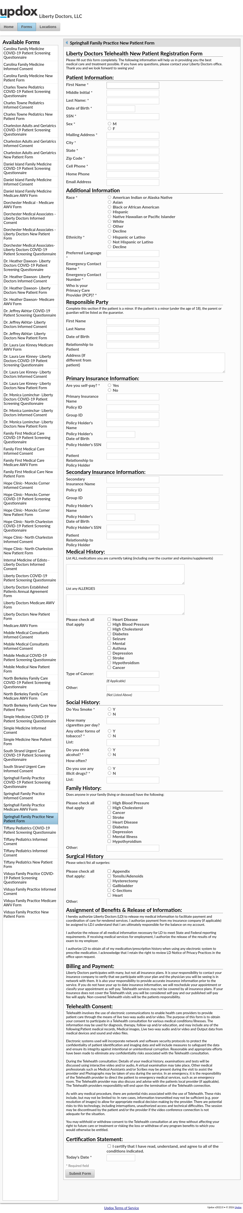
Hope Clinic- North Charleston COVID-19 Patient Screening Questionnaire (28, 525)
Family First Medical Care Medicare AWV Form (24, 462)
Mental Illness (124, 848)
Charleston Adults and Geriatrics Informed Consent (30, 143)
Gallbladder (122, 897)
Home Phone (78, 173)
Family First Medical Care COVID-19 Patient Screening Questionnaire (27, 437)
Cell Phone (77, 165)
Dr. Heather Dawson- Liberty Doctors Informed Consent (27, 279)
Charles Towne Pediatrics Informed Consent (24, 105)
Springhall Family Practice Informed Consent (24, 795)
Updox (238, 1207)
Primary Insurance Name (82, 402)
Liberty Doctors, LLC (60, 16)
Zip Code (75, 158)
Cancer (118, 679)
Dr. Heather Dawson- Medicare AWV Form (29, 301)
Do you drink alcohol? (77, 764)
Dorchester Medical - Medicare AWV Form (29, 204)
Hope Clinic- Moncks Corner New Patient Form (27, 512)
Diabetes (120, 645)
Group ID (74, 418)
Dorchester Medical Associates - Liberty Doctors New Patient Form (30, 233)
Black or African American (136, 206)
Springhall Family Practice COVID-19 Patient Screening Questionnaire (27, 782)
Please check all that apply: (80, 885)
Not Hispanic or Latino (133, 241)
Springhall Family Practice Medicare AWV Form (24, 807)
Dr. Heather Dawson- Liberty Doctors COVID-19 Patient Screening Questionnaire (27, 265)
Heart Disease (125, 631)
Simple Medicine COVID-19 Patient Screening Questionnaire (30, 719)
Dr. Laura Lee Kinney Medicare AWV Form (28, 347)
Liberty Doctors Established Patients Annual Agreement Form (26, 591)
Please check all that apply (80, 634)
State (72, 150)
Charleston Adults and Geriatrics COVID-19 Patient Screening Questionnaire (30, 129)
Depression (122, 665)
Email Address (78, 181)
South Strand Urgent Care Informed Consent (24, 768)
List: (69, 753)
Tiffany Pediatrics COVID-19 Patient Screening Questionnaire (30, 830)
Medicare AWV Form (20, 625)
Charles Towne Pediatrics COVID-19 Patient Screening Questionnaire (27, 91)
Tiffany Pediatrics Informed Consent (25, 841)
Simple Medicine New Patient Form (27, 741)
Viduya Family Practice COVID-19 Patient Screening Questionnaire (29, 877)
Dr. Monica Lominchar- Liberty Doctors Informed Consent (28, 412)
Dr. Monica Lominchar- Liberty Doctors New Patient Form (28, 424)
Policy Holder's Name (79, 429)
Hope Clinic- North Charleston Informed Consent (28, 539)
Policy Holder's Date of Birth (79, 440)
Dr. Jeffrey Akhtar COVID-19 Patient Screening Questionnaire (30, 313)
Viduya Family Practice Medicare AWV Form (30, 902)
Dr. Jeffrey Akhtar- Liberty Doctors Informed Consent (25, 324)
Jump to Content (12, 2)
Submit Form (80, 1186)
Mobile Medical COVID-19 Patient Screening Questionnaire (30, 657)
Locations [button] (48, 27)
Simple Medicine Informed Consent (25, 730)
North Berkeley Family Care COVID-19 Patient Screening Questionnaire (27, 682)
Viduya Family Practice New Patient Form (26, 914)
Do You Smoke (80, 721)
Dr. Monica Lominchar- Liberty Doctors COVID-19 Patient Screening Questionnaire (28, 399)
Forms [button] (26, 27)
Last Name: (77, 100)
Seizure (119, 650)
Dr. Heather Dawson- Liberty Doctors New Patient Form (27, 290)
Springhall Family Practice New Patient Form (29, 818)
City (71, 142)
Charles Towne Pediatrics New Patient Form (28, 116)
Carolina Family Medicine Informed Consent (24, 66)
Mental (118, 655)
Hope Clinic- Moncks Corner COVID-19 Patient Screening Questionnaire (27, 498)
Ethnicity (75, 237)
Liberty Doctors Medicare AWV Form (29, 605)
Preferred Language (83, 255)
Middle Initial (79, 92)
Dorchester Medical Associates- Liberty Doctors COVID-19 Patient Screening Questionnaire (30, 249)
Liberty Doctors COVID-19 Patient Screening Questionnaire (30, 578)
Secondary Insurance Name (80, 485)
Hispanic (120, 211)
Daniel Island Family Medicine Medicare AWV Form (28, 193)
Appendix (121, 883)
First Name (77, 84)
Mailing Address (81, 134)
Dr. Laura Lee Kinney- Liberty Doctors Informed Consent (27, 374)
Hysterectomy (125, 892)
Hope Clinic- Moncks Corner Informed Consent (27, 485)
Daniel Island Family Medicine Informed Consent (28, 182)
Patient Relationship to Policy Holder (79, 464)
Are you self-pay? (83, 389)
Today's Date (79, 1169)
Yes (116, 389)
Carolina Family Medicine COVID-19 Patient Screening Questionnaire (27, 53)
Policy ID (74, 411)
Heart (117, 907)
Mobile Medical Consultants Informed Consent (26, 635)
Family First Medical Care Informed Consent (24, 451)
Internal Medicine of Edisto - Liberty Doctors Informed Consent (27, 564)
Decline (119, 230)
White (118, 221)
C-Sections (122, 902)
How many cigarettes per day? (83, 734)
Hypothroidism (125, 674)
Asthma (119, 660)
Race (71, 197)
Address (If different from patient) (78, 360)
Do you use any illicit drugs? (79, 783)
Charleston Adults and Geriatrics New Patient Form (30, 155)
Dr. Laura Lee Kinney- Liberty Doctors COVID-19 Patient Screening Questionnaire (27, 360)
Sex (70, 123)
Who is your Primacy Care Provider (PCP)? (81, 290)
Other (118, 226)
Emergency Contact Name (83, 266)
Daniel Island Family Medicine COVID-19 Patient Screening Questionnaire (28, 168)
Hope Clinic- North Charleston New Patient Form (28, 551)
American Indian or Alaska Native (142, 197)
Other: (72, 699)
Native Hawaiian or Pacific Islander (144, 216)
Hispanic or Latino (129, 237)
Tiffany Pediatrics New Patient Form (28, 864)
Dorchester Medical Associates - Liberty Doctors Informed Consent (30, 218)
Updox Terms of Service (121, 1208)
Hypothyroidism (126, 853)
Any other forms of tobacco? (83, 745)
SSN (71, 115)
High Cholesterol (127, 641)
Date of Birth (79, 108)
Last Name (75, 328)
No (115, 394)
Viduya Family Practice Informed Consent (30, 891)
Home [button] (9, 27)
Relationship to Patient (79, 346)
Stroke (118, 669)
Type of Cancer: (80, 685)
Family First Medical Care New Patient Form (28, 474)
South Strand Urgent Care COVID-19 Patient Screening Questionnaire (27, 755)
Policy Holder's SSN (83, 451)
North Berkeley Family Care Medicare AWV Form (26, 696)
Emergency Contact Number (83, 277)
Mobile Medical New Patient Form (27, 669)
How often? (76, 772)
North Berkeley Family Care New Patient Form (30, 707)
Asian (118, 202)
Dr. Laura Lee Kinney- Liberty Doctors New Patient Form (27, 385)
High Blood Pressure (130, 636)
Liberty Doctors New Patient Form (27, 616)
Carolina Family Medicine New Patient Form (28, 78)
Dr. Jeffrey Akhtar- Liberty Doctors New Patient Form (25, 335)
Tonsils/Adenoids (127, 888)
